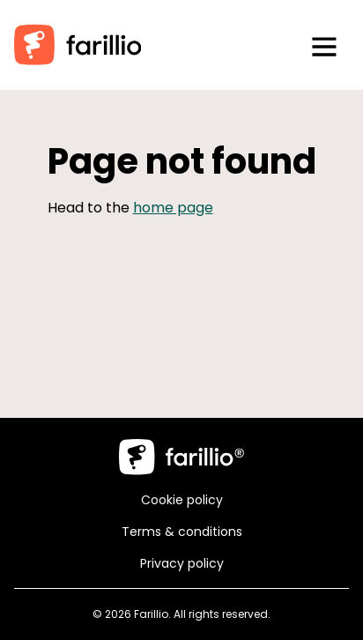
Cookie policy (182, 500)
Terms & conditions (182, 531)
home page (173, 207)
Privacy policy (182, 563)
